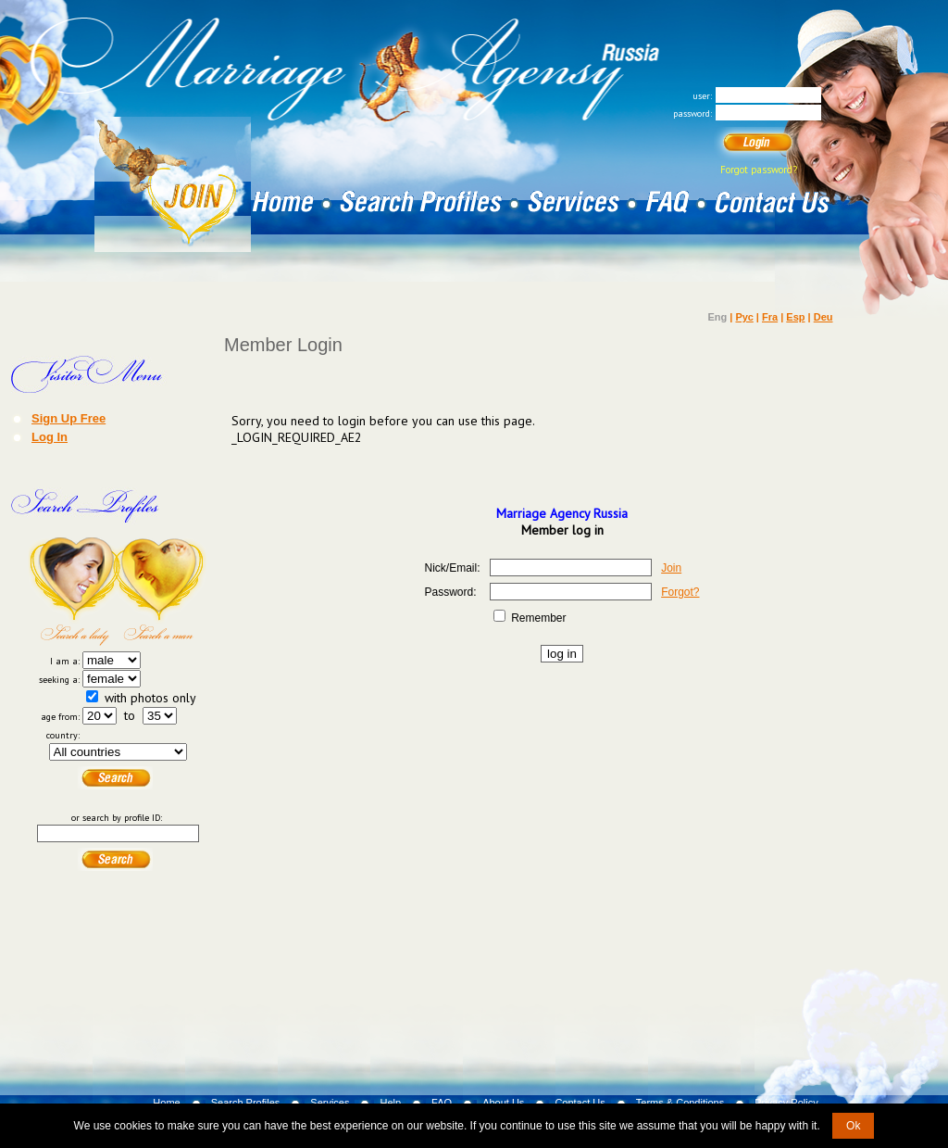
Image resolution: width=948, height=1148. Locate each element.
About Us (503, 1102)
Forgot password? (758, 169)
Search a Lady (73, 591)
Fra (770, 316)
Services (329, 1102)
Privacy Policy (786, 1102)
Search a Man (162, 591)
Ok (853, 1125)
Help (390, 1102)
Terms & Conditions (680, 1102)
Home (166, 1102)
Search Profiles (246, 1102)
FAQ (441, 1102)
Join (671, 567)
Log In (49, 436)
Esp (795, 316)
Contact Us (580, 1102)
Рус (744, 316)
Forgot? (680, 592)
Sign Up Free (68, 417)
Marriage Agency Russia (562, 513)
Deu (823, 316)
